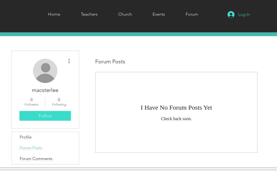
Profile (25, 137)
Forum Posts (31, 147)
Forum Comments (36, 158)
